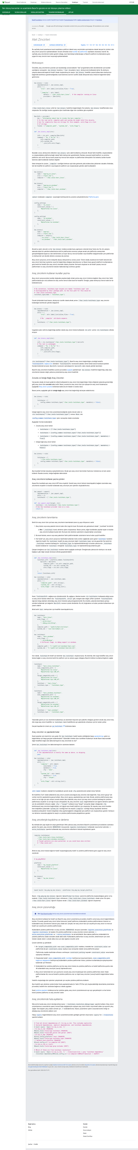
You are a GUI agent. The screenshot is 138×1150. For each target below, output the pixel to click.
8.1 (112, 45)
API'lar (71, 12)
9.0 (91, 45)
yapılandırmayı (99, 736)
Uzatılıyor (40, 35)
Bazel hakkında (21, 2)
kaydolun (99, 20)
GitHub (131, 2)
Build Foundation (37, 20)
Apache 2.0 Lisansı (90, 1065)
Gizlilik (36, 1144)
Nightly (83, 45)
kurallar (75, 52)
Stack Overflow (87, 1136)
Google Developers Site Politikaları (37, 1066)
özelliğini (60, 958)
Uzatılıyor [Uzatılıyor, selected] (75, 2)
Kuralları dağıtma (37, 12)
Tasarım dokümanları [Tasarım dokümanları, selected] (56, 12)
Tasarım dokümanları (51, 35)
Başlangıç (34, 2)
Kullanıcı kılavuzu (46, 2)
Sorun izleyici (87, 1130)
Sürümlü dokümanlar (98, 2)
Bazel (33, 35)
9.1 (88, 45)
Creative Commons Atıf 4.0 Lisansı (62, 1065)
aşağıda (69, 370)
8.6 (97, 45)
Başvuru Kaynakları (61, 2)
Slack (84, 1133)
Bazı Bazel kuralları (46, 913)
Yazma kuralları (20, 12)
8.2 (109, 45)
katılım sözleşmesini (83, 20)
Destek (85, 1127)
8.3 (106, 45)
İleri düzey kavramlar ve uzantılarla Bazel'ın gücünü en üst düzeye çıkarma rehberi (36, 8)
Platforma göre (94, 197)
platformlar (83, 52)
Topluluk (85, 2)
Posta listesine (68, 20)
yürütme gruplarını (42, 990)
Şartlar (30, 1144)
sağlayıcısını (42, 364)
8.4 (103, 45)
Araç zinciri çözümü (45, 387)
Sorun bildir (39, 45)
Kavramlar (6, 12)
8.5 (100, 45)
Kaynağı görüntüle (57, 45)
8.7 (94, 45)
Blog (29, 1127)
